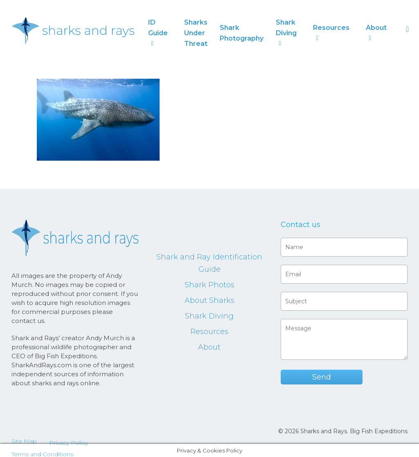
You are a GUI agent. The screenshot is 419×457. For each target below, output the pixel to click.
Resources (209, 331)
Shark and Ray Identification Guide (209, 263)
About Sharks (209, 300)
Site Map (24, 441)
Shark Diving (209, 316)
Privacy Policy (68, 442)
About (209, 347)
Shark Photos (209, 284)
